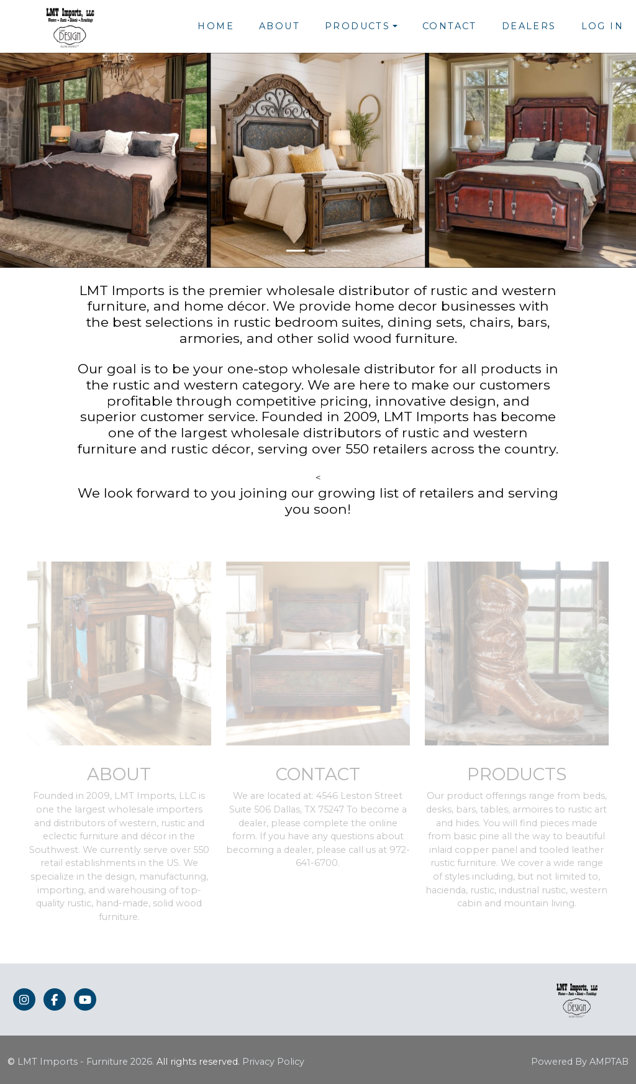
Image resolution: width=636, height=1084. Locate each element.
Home (216, 26)
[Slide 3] (340, 251)
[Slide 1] (295, 251)
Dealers (529, 26)
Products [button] (357, 26)
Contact (449, 26)
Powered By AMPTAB (580, 1061)
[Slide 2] (318, 251)
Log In (602, 26)
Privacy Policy (273, 1061)
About (279, 26)
